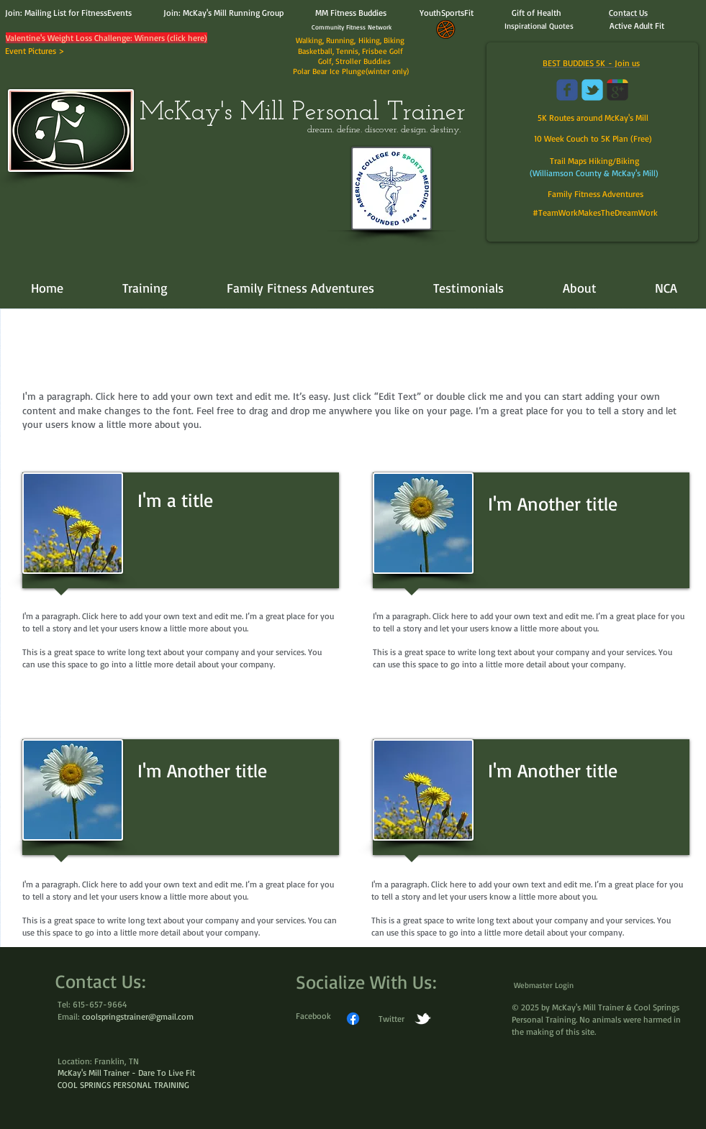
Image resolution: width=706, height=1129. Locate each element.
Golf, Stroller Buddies (353, 61)
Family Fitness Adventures (595, 193)
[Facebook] (353, 1018)
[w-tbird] (423, 1018)
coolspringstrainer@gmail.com (138, 1016)
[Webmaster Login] (544, 985)
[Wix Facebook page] (567, 90)
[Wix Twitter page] (592, 90)
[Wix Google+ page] (617, 90)
